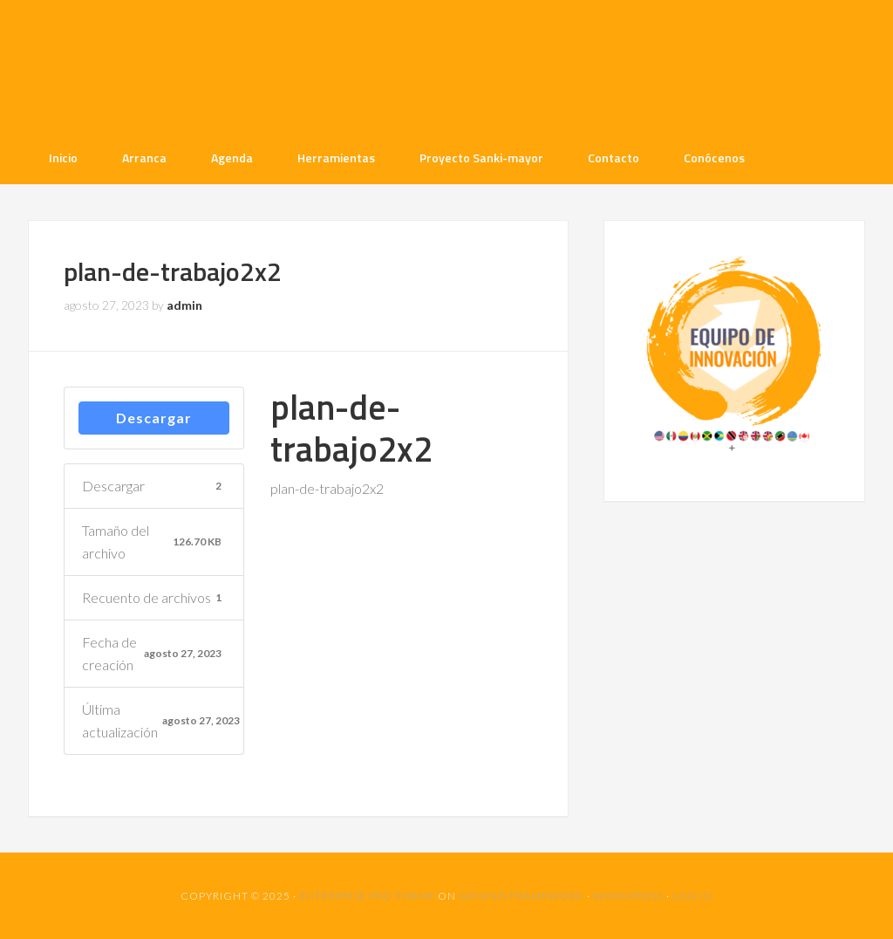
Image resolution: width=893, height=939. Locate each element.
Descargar (154, 417)
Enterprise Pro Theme (367, 895)
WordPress (628, 895)
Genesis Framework (521, 895)
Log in (692, 895)
